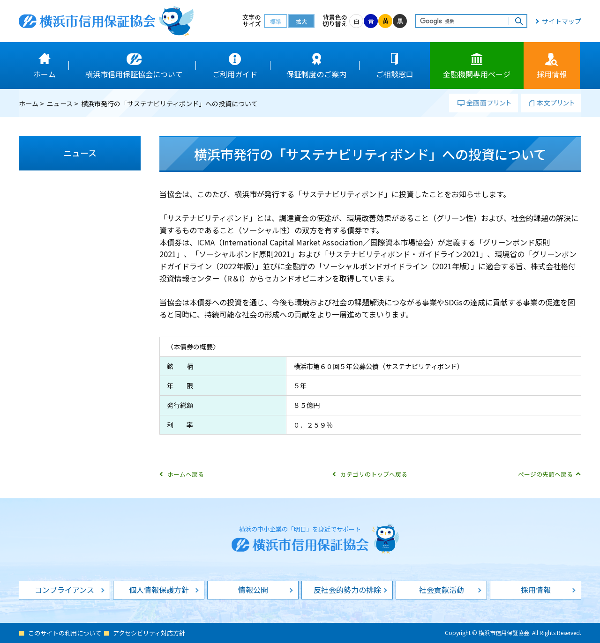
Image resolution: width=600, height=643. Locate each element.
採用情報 (536, 589)
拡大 (301, 21)
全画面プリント (483, 103)
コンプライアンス (64, 589)
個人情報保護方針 (159, 589)
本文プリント (551, 103)
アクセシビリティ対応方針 (149, 632)
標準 (275, 21)
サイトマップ (561, 21)
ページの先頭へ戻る (545, 474)
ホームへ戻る (185, 474)
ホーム (28, 103)
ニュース (60, 103)
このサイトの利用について (64, 632)
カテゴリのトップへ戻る (373, 474)
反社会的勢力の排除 (347, 589)
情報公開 (253, 589)
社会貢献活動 (441, 589)
